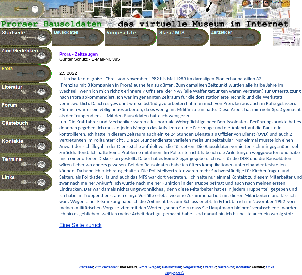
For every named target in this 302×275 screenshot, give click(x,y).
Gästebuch (226, 267)
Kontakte (243, 267)
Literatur (209, 267)
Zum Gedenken (106, 267)
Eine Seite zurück (80, 225)
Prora (143, 267)
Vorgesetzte (192, 267)
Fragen (154, 267)
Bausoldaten (171, 267)
